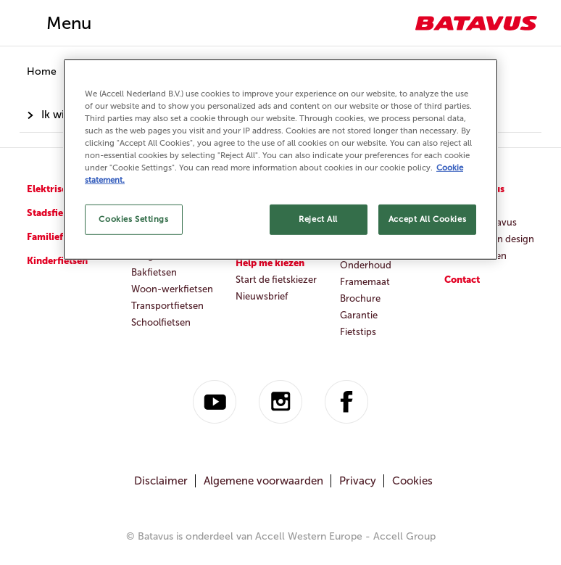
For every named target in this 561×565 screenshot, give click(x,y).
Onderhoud (365, 265)
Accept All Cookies (427, 219)
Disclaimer (161, 480)
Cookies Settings (133, 219)
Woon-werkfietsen (172, 289)
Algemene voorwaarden (263, 480)
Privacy (357, 480)
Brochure (360, 298)
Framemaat (365, 281)
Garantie (359, 315)
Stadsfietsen (54, 212)
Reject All (318, 219)
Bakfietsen (154, 272)
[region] (280, 159)
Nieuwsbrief (262, 296)
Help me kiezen (270, 262)
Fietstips (358, 331)
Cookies (412, 480)
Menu (68, 22)
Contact (462, 279)
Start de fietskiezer (276, 279)
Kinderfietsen (57, 260)
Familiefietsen (58, 236)
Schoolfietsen (161, 322)
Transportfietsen (167, 305)
